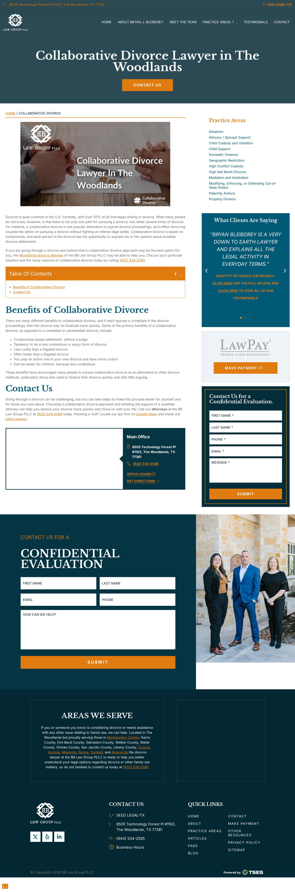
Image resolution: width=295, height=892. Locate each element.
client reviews (16, 419)
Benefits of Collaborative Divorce (39, 287)
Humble (54, 752)
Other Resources (240, 833)
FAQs (193, 846)
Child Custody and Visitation (231, 143)
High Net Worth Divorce (227, 172)
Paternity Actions (222, 193)
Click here (222, 283)
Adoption (216, 132)
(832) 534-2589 (132, 260)
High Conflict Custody (226, 166)
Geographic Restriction (226, 160)
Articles (197, 838)
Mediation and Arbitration (228, 178)
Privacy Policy (244, 842)
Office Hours (141, 474)
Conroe (144, 747)
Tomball (96, 752)
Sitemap (236, 850)
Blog (193, 853)
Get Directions (143, 481)
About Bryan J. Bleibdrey (140, 22)
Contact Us (21, 292)
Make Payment (243, 823)
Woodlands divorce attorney (41, 255)
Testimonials (256, 22)
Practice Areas (220, 22)
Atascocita (120, 752)
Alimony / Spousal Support (230, 137)
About (194, 823)
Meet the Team (183, 22)
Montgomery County (123, 737)
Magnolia (69, 752)
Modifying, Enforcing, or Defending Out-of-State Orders (243, 185)
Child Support (219, 149)
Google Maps (146, 414)
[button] (206, 270)
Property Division (222, 199)
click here (228, 291)
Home (107, 22)
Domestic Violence (223, 155)
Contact (282, 22)
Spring (83, 752)
